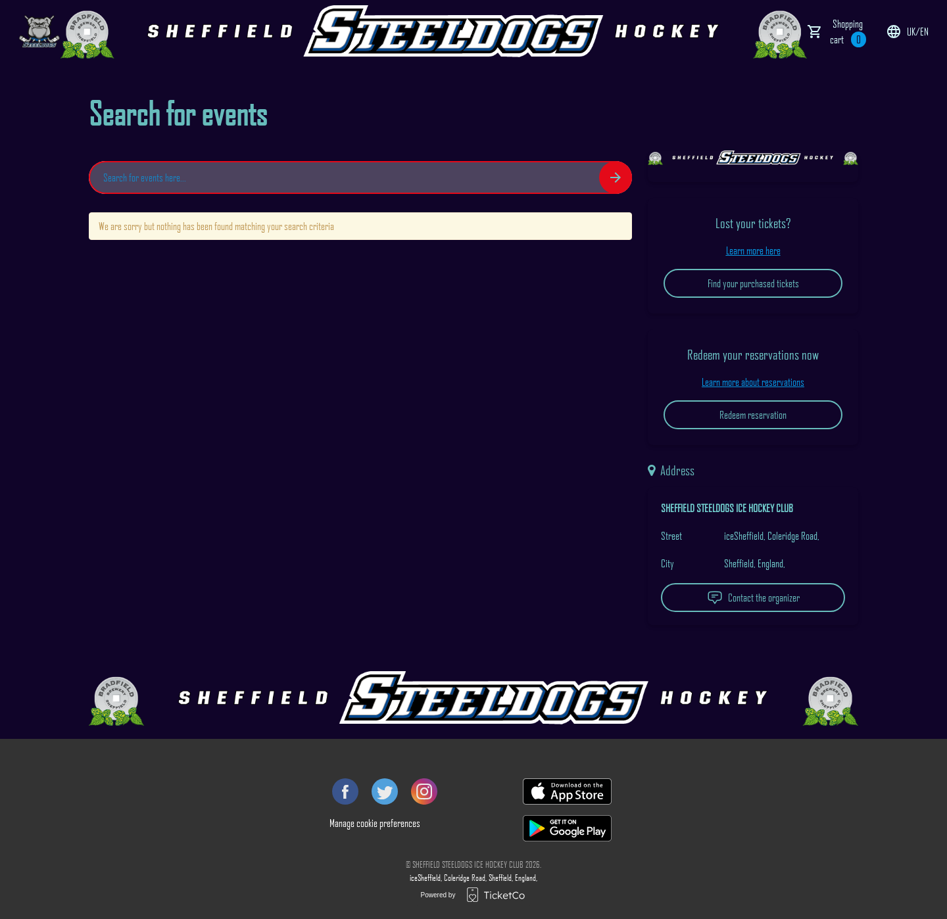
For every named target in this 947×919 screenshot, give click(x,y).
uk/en (907, 31)
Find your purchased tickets (753, 283)
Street (671, 535)
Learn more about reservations (753, 382)
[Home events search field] (360, 177)
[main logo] (39, 32)
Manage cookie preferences (374, 823)
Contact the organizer (753, 597)
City (667, 563)
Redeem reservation (753, 414)
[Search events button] (615, 177)
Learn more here (753, 250)
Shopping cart (848, 32)
